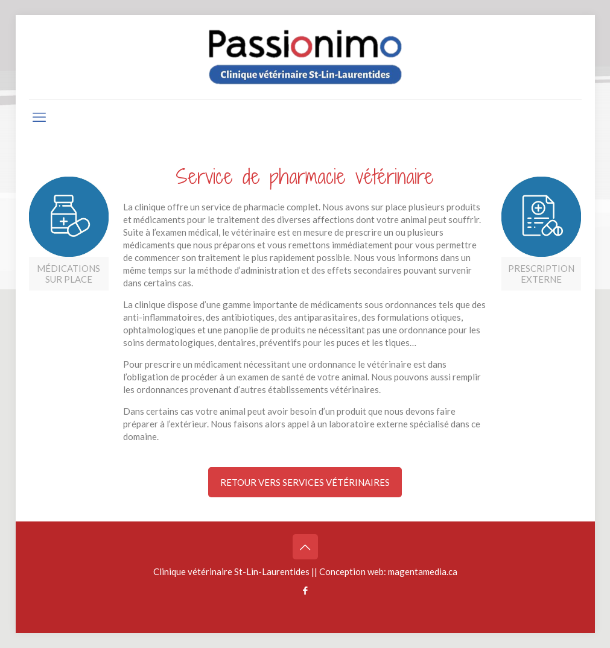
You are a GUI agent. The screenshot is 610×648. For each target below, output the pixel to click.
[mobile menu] (39, 117)
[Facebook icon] (305, 590)
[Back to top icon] (305, 546)
